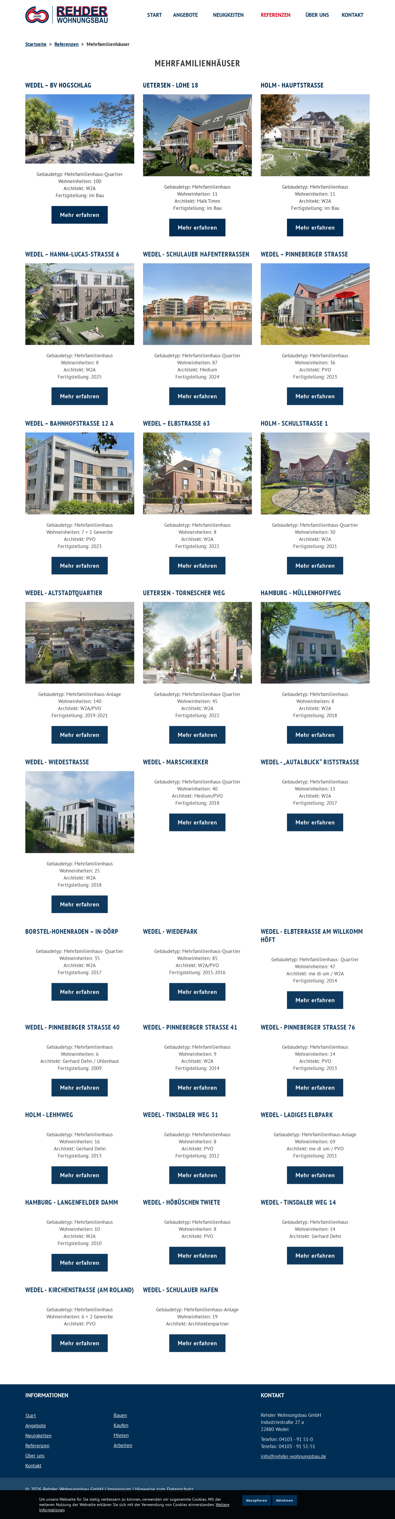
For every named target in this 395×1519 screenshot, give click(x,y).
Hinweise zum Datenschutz (164, 1489)
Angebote (35, 1425)
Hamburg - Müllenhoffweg (301, 586)
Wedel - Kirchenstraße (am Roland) (66, 1287)
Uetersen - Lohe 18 (171, 85)
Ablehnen (284, 1500)
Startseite (36, 44)
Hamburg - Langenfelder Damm (71, 1195)
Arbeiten (123, 1445)
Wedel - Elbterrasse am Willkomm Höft (312, 928)
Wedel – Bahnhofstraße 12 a (69, 417)
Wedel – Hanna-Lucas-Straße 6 (72, 247)
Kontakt (33, 1465)
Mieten (121, 1435)
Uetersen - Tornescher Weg (184, 586)
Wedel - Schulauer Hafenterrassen (196, 247)
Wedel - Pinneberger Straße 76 (308, 1020)
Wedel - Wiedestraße (57, 755)
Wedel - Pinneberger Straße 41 (190, 1020)
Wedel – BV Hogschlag (58, 85)
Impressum (119, 1489)
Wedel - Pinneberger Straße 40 (72, 1020)
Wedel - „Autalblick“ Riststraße (310, 755)
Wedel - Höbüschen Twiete (182, 1195)
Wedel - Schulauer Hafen (180, 1283)
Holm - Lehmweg (49, 1108)
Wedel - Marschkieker (176, 755)
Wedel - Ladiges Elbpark (297, 1108)
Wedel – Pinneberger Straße (304, 247)
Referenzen (66, 44)
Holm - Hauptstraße (292, 85)
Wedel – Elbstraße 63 (176, 417)
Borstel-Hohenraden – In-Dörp (72, 924)
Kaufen (121, 1425)
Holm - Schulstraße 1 (294, 417)
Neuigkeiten (38, 1435)
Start (30, 1415)
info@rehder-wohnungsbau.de (293, 1450)
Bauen (120, 1415)
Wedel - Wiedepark (170, 924)
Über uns (34, 1455)
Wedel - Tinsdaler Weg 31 (181, 1108)
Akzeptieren (256, 1500)
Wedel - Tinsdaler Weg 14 (298, 1195)
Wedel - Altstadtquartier (63, 586)
